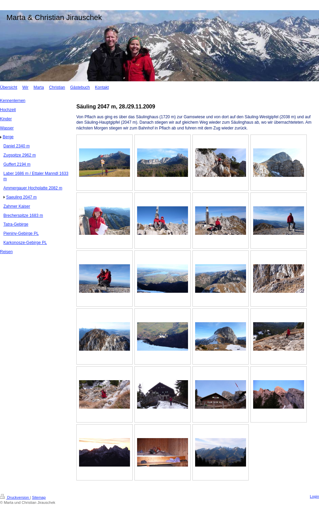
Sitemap (38, 497)
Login (314, 496)
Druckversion (15, 497)
